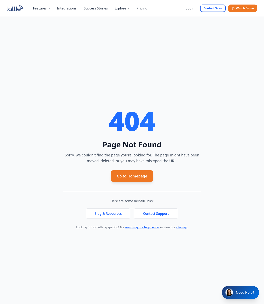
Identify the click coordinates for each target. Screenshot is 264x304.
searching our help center (142, 227)
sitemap (181, 227)
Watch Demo (242, 8)
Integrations (67, 8)
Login (190, 8)
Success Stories (96, 8)
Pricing (142, 8)
